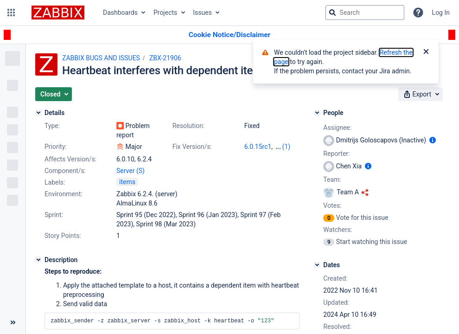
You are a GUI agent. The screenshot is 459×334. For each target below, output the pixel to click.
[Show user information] (432, 140)
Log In (441, 12)
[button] (11, 12)
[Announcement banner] (229, 35)
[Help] (418, 12)
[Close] (426, 52)
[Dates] (317, 265)
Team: (332, 179)
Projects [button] (165, 12)
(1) (286, 146)
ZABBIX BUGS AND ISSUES (101, 58)
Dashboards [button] (120, 12)
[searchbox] (364, 12)
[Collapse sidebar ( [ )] (13, 322)
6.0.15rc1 (258, 146)
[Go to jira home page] (58, 12)
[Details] (38, 112)
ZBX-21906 (165, 58)
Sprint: (54, 214)
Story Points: (63, 235)
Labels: (55, 182)
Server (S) (130, 170)
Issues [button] (202, 12)
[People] (317, 112)
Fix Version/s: (192, 146)
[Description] (38, 260)
